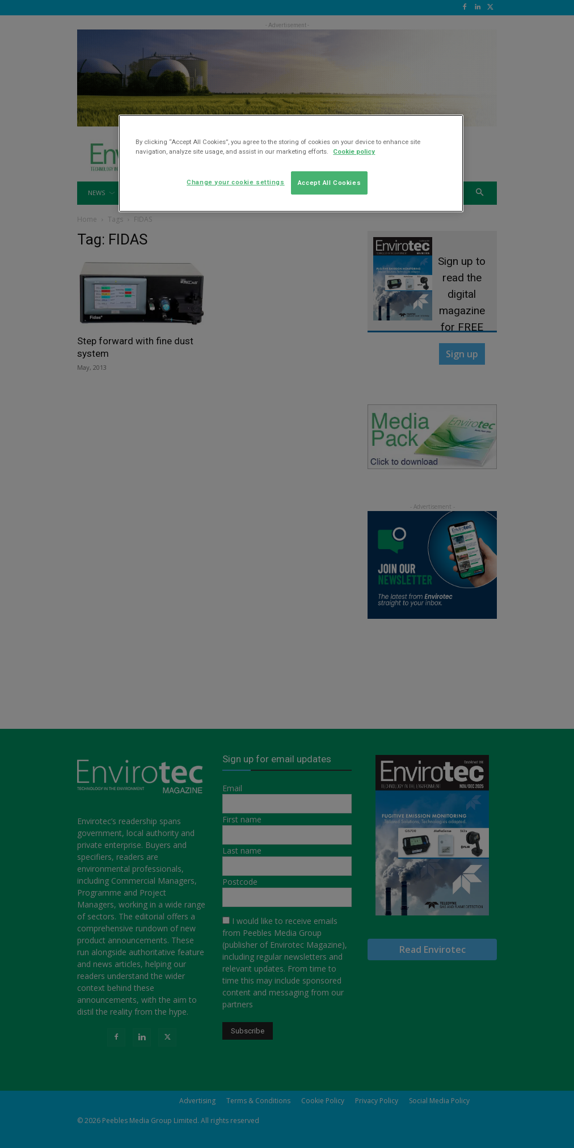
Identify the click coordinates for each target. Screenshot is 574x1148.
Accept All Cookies (329, 183)
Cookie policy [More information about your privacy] (354, 151)
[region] (291, 163)
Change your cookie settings (235, 182)
